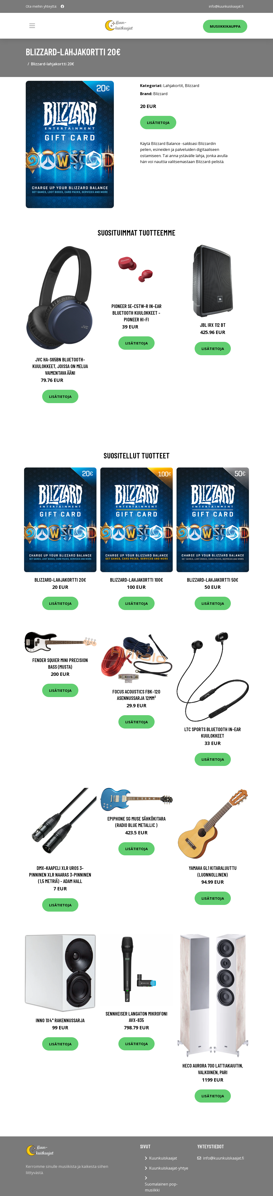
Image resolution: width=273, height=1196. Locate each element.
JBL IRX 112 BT (213, 325)
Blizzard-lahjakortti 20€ (60, 580)
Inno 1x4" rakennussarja (60, 1020)
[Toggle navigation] (32, 25)
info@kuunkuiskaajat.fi (226, 6)
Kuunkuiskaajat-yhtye (168, 1168)
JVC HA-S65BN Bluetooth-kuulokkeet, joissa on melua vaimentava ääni (60, 365)
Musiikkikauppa (225, 26)
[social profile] (62, 6)
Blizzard (192, 85)
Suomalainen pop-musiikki (161, 1187)
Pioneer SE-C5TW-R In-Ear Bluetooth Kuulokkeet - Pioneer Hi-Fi (136, 312)
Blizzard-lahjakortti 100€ (136, 580)
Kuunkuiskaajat (163, 1158)
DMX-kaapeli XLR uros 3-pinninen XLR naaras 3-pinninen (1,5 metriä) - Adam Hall (60, 874)
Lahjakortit (173, 85)
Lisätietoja (158, 122)
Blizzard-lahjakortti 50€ (212, 580)
